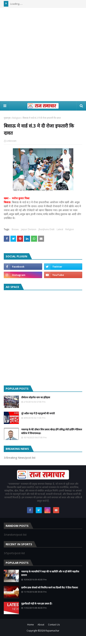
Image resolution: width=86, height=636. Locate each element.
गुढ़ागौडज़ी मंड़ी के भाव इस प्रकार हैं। (36, 603)
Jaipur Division (28, 229)
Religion (16, 117)
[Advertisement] (43, 54)
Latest (60, 229)
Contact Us (54, 624)
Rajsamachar (52, 630)
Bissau (15, 229)
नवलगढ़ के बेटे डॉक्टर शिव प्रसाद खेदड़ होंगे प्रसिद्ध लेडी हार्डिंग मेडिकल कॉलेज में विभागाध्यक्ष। (51, 431)
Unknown (11, 140)
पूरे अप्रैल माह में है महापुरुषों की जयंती (38, 413)
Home (30, 624)
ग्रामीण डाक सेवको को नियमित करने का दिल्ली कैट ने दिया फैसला (49, 587)
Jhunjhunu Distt (46, 229)
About (41, 624)
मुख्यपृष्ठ (7, 117)
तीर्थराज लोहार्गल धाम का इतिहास (35, 397)
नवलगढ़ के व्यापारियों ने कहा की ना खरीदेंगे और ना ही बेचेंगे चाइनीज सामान (50, 573)
